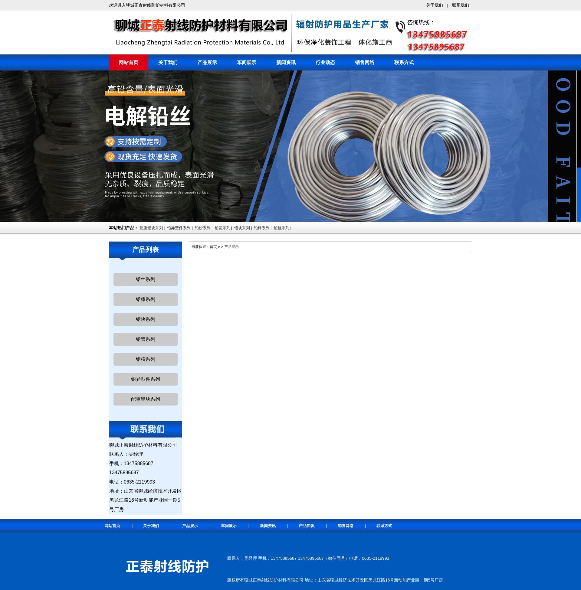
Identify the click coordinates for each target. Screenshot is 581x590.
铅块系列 (242, 228)
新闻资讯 (286, 62)
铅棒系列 (262, 228)
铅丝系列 (281, 228)
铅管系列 (222, 228)
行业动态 (325, 62)
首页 (213, 247)
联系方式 (404, 62)
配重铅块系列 (151, 228)
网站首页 (128, 62)
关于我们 (434, 5)
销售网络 (364, 62)
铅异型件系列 (179, 228)
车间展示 (246, 62)
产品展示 (207, 62)
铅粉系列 (203, 228)
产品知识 (306, 525)
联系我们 (460, 5)
